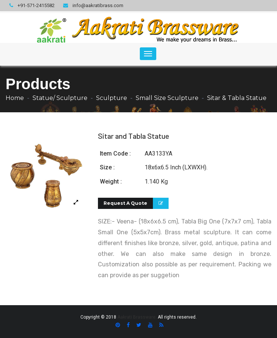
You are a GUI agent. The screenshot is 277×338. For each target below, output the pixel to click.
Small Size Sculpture (167, 97)
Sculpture (111, 97)
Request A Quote (125, 203)
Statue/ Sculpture (60, 97)
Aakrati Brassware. (137, 317)
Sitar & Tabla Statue (237, 97)
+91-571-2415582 (32, 5)
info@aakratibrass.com (93, 5)
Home (15, 97)
